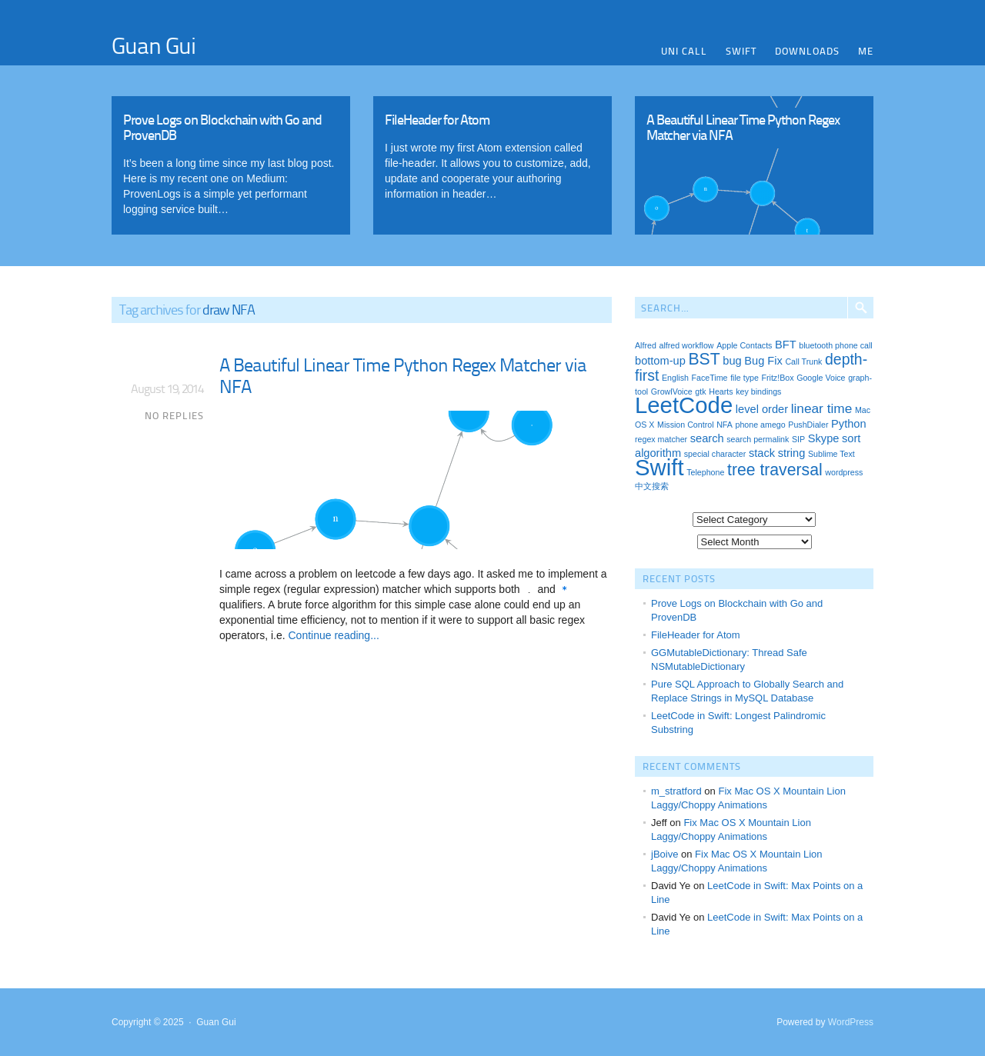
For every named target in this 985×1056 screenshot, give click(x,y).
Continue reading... (332, 635)
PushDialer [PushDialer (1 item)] (808, 424)
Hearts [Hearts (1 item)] (721, 391)
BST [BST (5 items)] (704, 359)
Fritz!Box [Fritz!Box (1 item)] (777, 377)
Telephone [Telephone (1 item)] (705, 472)
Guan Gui (153, 44)
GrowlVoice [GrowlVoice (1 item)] (672, 391)
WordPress (850, 1022)
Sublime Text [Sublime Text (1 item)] (831, 453)
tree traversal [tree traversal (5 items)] (775, 469)
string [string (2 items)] (792, 453)
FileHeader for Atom (695, 635)
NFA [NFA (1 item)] (724, 424)
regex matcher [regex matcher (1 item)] (661, 439)
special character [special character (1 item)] (715, 453)
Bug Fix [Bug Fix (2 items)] (763, 361)
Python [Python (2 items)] (848, 424)
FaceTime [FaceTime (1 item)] (710, 377)
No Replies (174, 415)
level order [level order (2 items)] (762, 409)
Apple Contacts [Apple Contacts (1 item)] (744, 345)
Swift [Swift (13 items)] (659, 467)
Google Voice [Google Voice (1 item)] (820, 377)
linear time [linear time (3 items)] (822, 408)
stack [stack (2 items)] (762, 453)
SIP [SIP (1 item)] (798, 439)
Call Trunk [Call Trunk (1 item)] (803, 361)
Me (865, 51)
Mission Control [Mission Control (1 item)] (685, 424)
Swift (741, 51)
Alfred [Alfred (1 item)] (645, 345)
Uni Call (684, 51)
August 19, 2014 (167, 388)
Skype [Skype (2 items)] (824, 438)
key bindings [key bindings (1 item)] (758, 391)
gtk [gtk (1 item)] (700, 391)
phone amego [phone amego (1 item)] (761, 424)
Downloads (807, 51)
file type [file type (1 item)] (744, 377)
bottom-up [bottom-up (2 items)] (660, 361)
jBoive (664, 854)
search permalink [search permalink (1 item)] (757, 439)
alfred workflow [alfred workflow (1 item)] (686, 345)
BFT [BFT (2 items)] (785, 344)
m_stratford (676, 791)
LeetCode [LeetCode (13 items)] (684, 405)
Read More (231, 161)
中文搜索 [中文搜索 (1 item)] (652, 486)
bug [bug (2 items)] (732, 361)
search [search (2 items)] (707, 438)
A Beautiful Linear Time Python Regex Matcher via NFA (402, 374)
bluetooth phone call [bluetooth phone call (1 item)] (835, 345)
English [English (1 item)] (675, 377)
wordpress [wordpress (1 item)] (844, 472)
